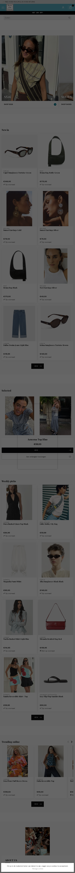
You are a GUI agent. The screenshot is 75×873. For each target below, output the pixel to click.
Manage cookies (37, 869)
